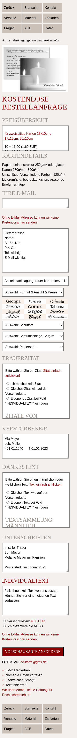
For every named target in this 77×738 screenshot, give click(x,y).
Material (30, 18)
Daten (49, 28)
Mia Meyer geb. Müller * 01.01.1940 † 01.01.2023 (35, 446)
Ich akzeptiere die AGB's (24, 626)
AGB (27, 28)
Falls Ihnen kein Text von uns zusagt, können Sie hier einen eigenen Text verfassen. (35, 600)
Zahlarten (52, 18)
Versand (10, 18)
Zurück (9, 7)
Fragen (9, 28)
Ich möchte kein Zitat (25, 384)
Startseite (31, 7)
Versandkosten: (25, 621)
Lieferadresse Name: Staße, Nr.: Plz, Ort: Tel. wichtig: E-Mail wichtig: (35, 250)
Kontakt (50, 7)
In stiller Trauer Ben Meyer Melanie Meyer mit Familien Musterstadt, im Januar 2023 (35, 557)
